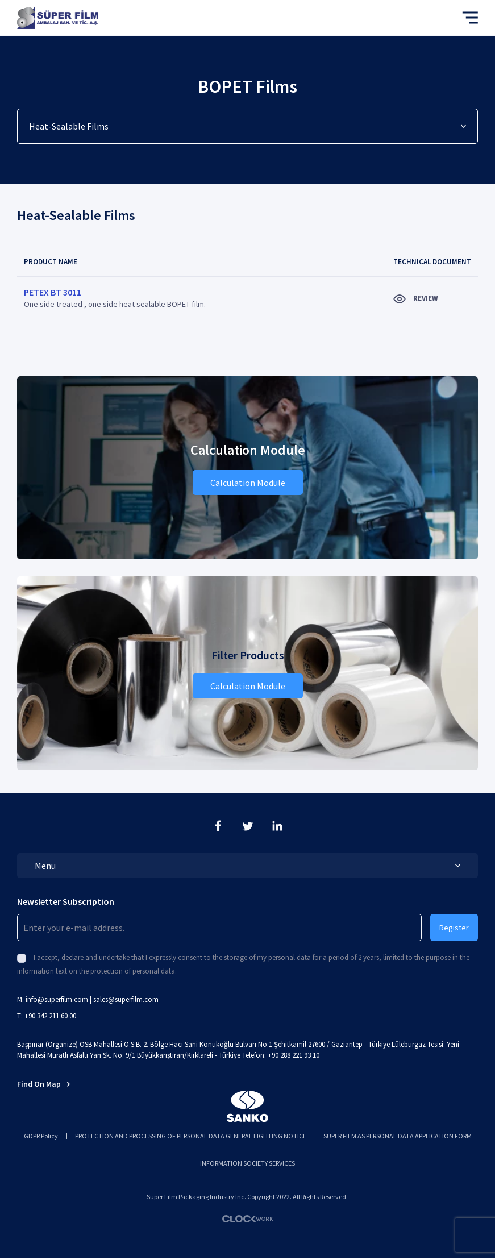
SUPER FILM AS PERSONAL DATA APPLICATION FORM (397, 1136)
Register (454, 927)
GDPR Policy (41, 1136)
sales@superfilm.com (126, 999)
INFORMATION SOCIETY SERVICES (247, 1163)
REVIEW (415, 298)
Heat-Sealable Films (247, 126)
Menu (247, 865)
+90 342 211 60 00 (50, 1016)
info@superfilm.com (57, 999)
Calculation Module (247, 482)
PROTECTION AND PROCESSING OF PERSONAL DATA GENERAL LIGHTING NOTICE (190, 1136)
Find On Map (43, 1084)
